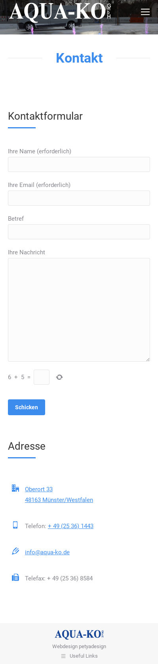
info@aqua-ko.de (47, 552)
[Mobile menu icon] (145, 12)
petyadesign (92, 646)
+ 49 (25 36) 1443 (70, 526)
